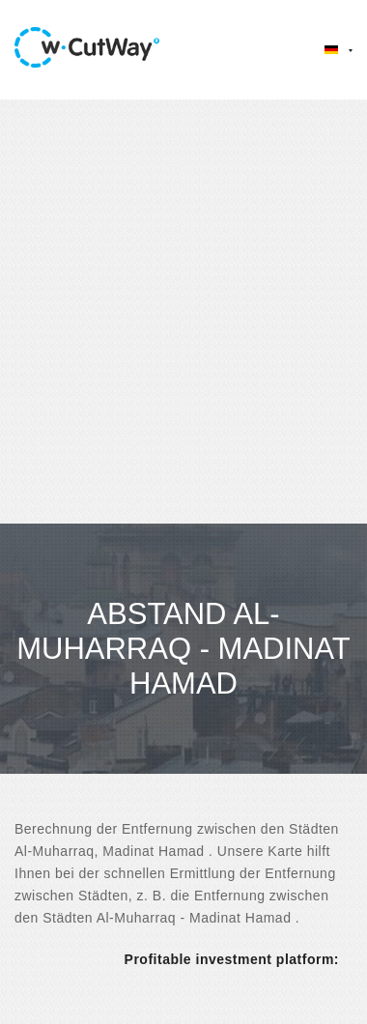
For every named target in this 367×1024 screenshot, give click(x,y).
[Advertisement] (181, 311)
